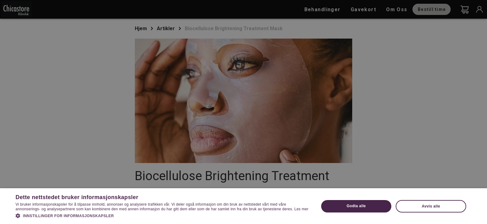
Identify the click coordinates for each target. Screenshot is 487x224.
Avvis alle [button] (431, 206)
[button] (163, 215)
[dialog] (243, 112)
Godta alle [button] (356, 206)
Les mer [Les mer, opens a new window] (301, 209)
